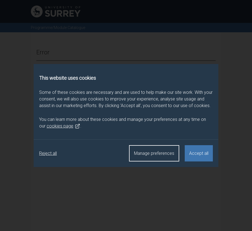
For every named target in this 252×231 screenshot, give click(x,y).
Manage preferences (154, 153)
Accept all (198, 153)
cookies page (63, 126)
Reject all (48, 153)
